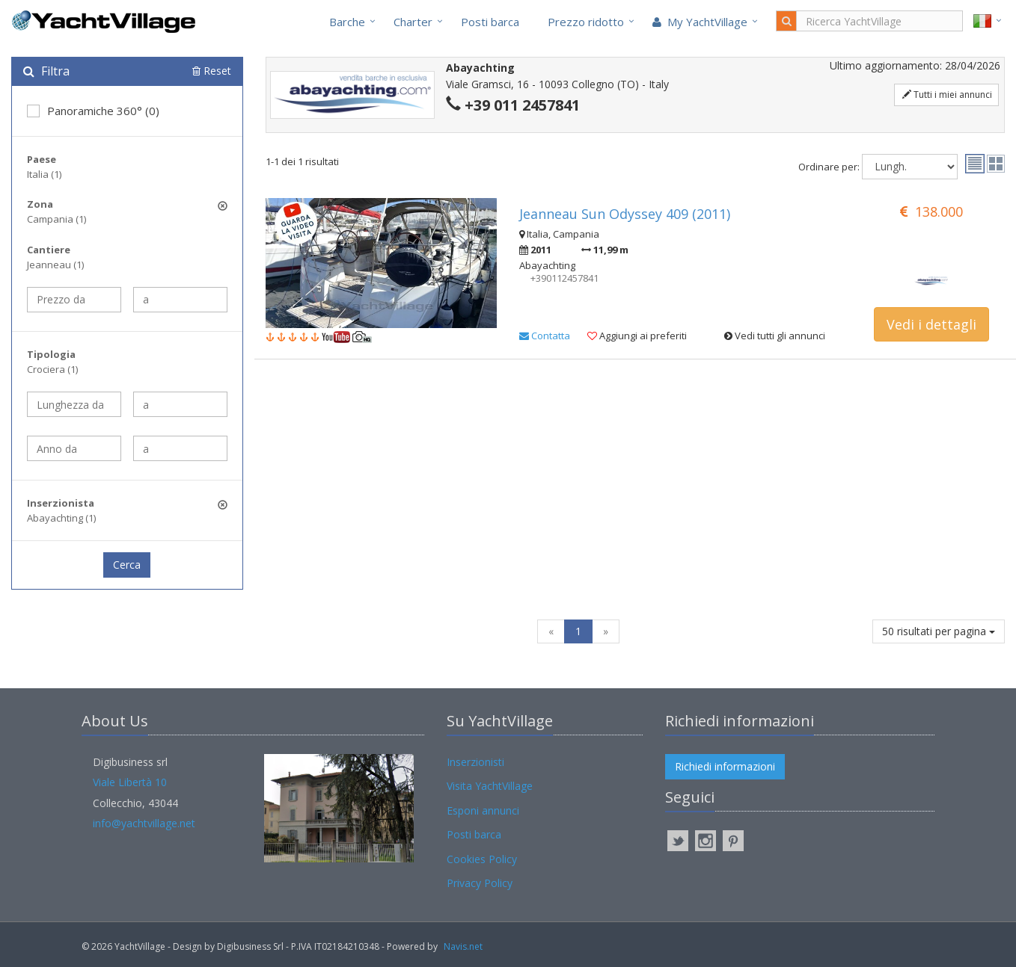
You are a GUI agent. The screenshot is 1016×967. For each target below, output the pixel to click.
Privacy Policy (479, 883)
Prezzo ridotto (586, 21)
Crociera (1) (52, 369)
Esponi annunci (483, 810)
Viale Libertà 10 (130, 782)
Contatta (544, 335)
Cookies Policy (482, 859)
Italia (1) (44, 174)
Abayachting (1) (61, 518)
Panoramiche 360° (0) (93, 110)
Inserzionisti (475, 762)
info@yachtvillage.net (144, 823)
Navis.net (463, 946)
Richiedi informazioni (725, 766)
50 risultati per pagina (938, 631)
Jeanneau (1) (55, 264)
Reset (211, 71)
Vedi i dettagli (931, 324)
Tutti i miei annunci (947, 94)
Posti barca (490, 21)
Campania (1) (56, 219)
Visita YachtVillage (490, 786)
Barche (347, 21)
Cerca (127, 564)
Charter (413, 21)
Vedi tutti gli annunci (774, 335)
